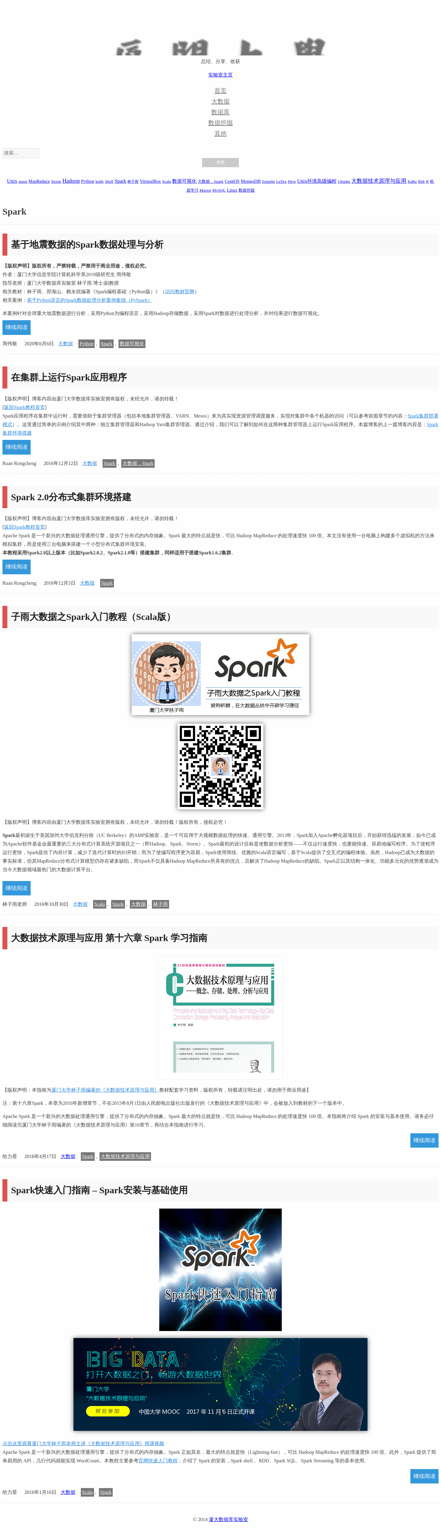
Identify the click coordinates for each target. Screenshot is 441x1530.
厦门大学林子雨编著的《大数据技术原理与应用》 (105, 1090)
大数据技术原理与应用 (125, 1156)
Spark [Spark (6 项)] (120, 181)
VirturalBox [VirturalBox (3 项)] (150, 181)
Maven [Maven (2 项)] (205, 190)
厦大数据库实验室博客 (220, 37)
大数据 (220, 101)
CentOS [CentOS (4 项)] (232, 181)
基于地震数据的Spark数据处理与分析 (87, 244)
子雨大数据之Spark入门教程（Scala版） (93, 617)
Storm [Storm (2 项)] (56, 181)
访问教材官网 (179, 291)
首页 (220, 90)
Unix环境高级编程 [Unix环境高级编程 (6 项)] (317, 181)
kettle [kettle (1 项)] (100, 181)
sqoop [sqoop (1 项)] (22, 181)
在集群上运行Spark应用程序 (69, 377)
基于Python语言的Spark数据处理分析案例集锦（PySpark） (89, 300)
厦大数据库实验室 (228, 1519)
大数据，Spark (138, 463)
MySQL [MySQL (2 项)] (219, 190)
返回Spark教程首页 (24, 407)
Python (86, 343)
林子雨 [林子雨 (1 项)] (132, 181)
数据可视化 (132, 343)
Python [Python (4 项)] (87, 181)
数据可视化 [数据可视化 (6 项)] (184, 181)
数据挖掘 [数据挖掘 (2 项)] (246, 190)
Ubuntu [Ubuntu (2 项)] (344, 181)
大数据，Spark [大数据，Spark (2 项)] (210, 181)
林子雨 (160, 904)
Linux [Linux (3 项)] (232, 190)
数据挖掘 (220, 122)
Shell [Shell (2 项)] (109, 181)
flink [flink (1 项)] (421, 181)
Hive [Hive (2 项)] (292, 181)
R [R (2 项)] (427, 181)
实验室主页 (220, 74)
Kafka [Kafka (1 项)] (412, 181)
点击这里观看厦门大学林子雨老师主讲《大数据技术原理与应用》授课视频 (83, 1443)
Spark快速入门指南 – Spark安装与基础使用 (99, 1190)
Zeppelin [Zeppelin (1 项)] (268, 181)
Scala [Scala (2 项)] (166, 181)
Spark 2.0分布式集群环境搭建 (71, 497)
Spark (106, 343)
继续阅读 (17, 327)
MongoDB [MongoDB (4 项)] (251, 181)
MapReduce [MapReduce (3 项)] (39, 181)
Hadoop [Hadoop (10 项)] (71, 181)
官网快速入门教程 (158, 1460)
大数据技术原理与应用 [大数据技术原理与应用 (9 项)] (378, 181)
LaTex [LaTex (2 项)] (281, 181)
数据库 (220, 112)
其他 (220, 133)
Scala (99, 904)
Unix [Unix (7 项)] (12, 181)
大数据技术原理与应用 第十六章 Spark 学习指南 (109, 938)
